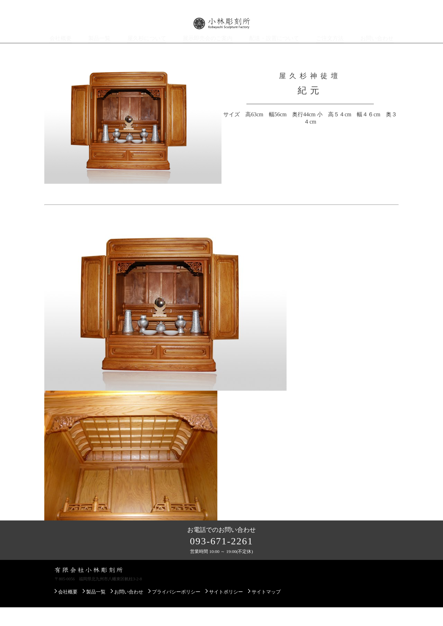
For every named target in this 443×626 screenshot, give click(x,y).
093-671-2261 (221, 559)
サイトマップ (266, 610)
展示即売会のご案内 (209, 48)
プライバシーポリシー (176, 610)
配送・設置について (273, 48)
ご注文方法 (327, 48)
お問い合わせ (373, 48)
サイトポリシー (226, 610)
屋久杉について (151, 48)
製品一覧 (104, 48)
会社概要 (64, 48)
